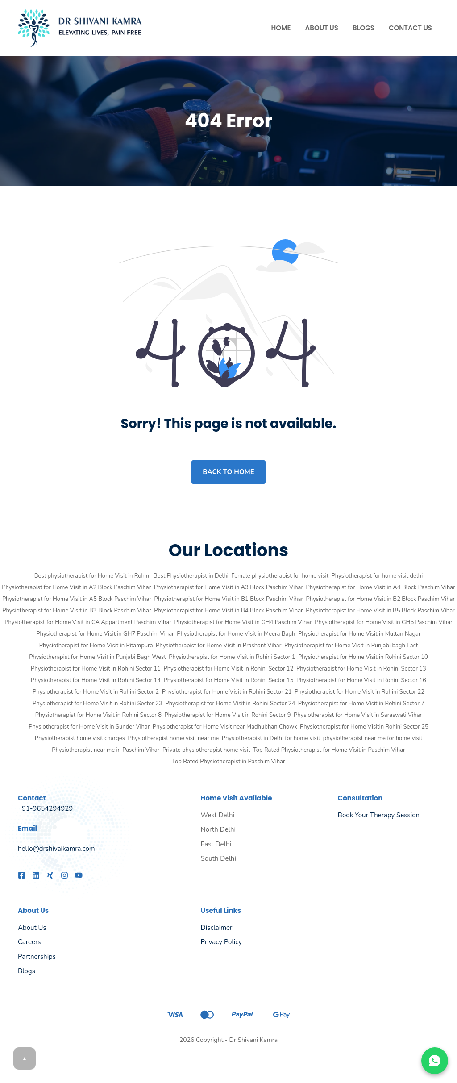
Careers (29, 941)
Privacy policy (221, 941)
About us (32, 927)
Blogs (363, 28)
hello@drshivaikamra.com (56, 848)
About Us (321, 28)
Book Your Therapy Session (379, 815)
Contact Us (410, 28)
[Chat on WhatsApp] (434, 1060)
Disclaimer (217, 927)
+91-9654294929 (45, 808)
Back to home (228, 471)
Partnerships (37, 956)
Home (281, 28)
